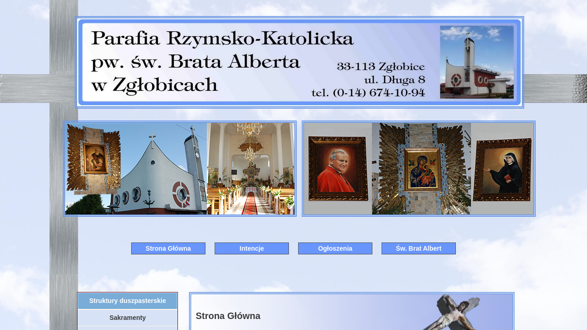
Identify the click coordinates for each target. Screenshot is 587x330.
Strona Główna (168, 248)
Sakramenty (128, 317)
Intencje (252, 248)
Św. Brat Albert (418, 248)
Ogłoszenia (335, 248)
